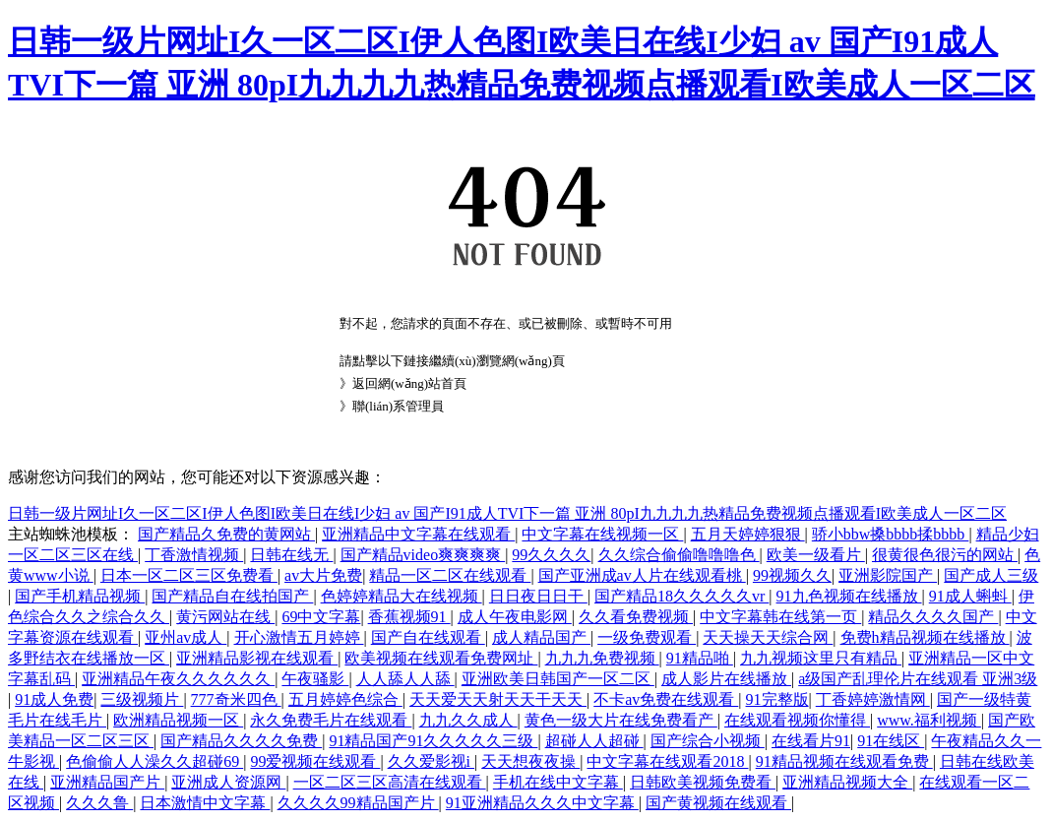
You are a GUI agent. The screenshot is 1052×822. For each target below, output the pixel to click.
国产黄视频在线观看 (718, 802)
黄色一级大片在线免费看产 (621, 720)
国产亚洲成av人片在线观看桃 (642, 575)
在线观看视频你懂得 (797, 720)
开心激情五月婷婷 (299, 637)
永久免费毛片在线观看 (330, 720)
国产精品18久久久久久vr (681, 596)
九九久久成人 (468, 720)
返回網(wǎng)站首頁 (409, 383)
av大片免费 (323, 575)
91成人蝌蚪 (970, 596)
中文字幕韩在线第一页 (780, 616)
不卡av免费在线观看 (665, 699)
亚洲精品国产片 (107, 782)
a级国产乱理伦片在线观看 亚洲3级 (917, 678)
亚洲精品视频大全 (847, 782)
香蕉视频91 (409, 616)
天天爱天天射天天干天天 (498, 699)
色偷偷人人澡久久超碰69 (154, 761)
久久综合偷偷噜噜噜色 (679, 554)
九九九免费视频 (602, 658)
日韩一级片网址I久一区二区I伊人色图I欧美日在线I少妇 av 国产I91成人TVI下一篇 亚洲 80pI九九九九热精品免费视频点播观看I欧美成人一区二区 (507, 513)
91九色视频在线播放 (849, 596)
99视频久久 (792, 575)
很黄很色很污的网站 (945, 554)
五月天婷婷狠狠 (748, 534)
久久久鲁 (99, 802)
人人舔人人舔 (405, 678)
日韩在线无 (291, 554)
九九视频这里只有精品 (820, 658)
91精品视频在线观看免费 (844, 761)
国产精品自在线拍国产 (232, 596)
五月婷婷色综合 (345, 699)
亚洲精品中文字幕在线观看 (418, 534)
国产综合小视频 (707, 740)
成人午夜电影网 (515, 616)
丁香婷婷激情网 (873, 699)
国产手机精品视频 (80, 596)
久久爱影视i (431, 761)
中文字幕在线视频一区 (602, 534)
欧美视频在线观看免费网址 (440, 658)
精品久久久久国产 (933, 616)
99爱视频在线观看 (315, 761)
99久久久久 (551, 554)
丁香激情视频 (194, 554)
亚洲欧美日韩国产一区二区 (558, 678)
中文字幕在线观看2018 (667, 761)
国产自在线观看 (428, 637)
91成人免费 (54, 699)
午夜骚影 (314, 678)
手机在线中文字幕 (558, 782)
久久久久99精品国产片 (358, 802)
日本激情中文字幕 (205, 802)
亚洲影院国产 (887, 575)
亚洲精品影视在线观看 (257, 658)
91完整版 (777, 699)
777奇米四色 (236, 699)
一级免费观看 (646, 637)
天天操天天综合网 (768, 637)
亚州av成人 (185, 637)
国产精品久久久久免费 (241, 740)
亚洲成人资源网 (228, 782)
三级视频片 (141, 699)
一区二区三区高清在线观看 (389, 782)
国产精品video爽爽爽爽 (423, 554)
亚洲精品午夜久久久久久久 (178, 678)
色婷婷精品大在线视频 (401, 596)
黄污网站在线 (225, 616)
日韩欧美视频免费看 (702, 782)
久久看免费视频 (636, 616)
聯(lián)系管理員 (398, 406)
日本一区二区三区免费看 (189, 575)
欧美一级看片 (816, 554)
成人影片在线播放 (726, 678)
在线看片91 (811, 740)
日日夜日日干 (538, 596)
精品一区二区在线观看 (449, 575)
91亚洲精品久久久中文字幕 (542, 802)
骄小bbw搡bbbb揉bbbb (890, 534)
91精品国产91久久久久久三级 (433, 740)
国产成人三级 (991, 575)
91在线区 (890, 740)
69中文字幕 (320, 616)
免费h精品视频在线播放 (925, 637)
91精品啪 (699, 658)
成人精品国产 (541, 637)
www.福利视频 (929, 720)
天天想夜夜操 (530, 761)
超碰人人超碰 (594, 740)
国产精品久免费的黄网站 (226, 534)
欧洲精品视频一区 (178, 720)
